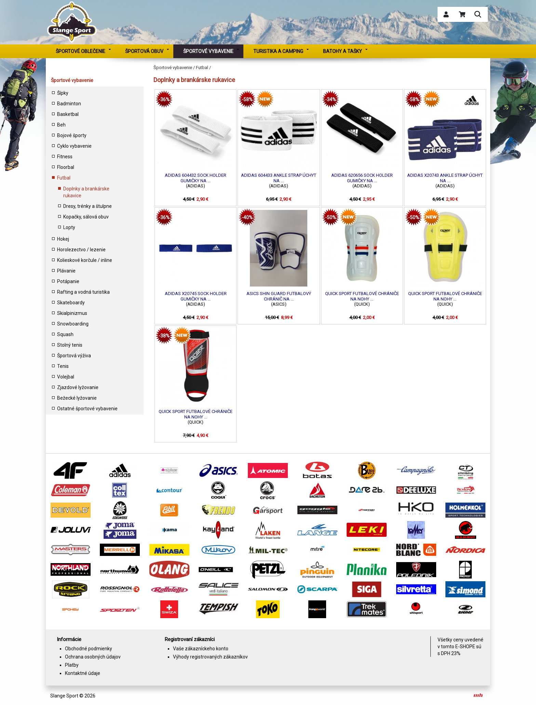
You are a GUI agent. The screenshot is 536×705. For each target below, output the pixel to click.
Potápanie (68, 281)
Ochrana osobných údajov (93, 657)
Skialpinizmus (72, 313)
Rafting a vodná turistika (83, 292)
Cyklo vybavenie (74, 146)
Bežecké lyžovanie (77, 398)
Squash (65, 334)
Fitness (64, 156)
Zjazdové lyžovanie (77, 387)
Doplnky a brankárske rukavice (86, 192)
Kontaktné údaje (82, 673)
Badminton (69, 103)
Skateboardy (71, 302)
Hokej (63, 239)
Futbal (63, 178)
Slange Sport (64, 696)
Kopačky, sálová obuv (86, 217)
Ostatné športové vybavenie (87, 408)
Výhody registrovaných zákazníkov (210, 657)
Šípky (62, 93)
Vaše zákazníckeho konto (200, 648)
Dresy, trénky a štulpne (87, 206)
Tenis (63, 366)
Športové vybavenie (72, 80)
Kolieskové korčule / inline (84, 260)
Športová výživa (74, 355)
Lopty (69, 227)
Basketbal (68, 114)
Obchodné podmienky (88, 648)
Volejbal (65, 377)
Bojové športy (71, 135)
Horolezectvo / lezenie (81, 249)
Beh (61, 125)
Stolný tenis (69, 345)
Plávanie (66, 271)
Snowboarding (73, 324)
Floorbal (65, 167)
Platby (72, 665)
